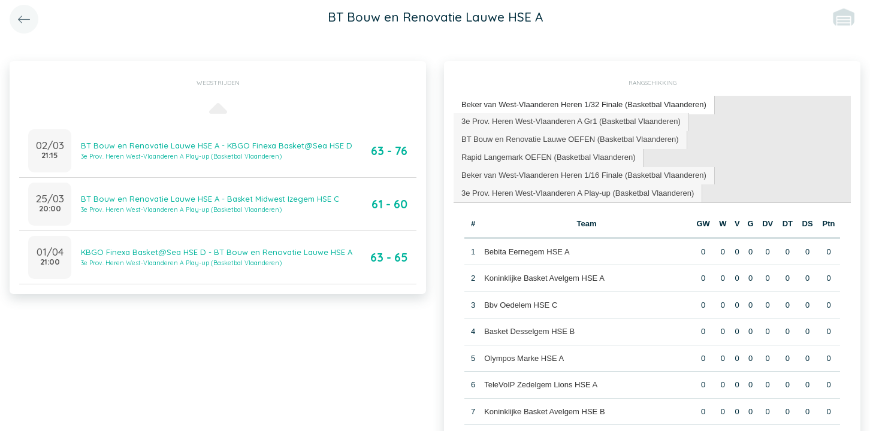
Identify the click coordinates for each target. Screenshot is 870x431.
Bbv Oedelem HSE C (520, 305)
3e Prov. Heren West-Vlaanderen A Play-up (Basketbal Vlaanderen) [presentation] (577, 193)
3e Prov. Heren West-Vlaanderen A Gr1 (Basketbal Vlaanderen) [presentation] (571, 121)
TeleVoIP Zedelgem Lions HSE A (540, 384)
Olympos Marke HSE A (524, 358)
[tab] (584, 105)
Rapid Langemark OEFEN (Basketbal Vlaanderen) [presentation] (548, 157)
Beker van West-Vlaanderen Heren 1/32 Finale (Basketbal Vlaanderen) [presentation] (583, 104)
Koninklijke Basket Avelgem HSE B (544, 411)
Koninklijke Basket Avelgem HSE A (544, 278)
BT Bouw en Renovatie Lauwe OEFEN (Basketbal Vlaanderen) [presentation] (570, 139)
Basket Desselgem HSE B (529, 331)
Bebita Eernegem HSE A (526, 251)
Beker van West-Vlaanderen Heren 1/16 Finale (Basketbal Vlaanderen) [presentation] (583, 175)
